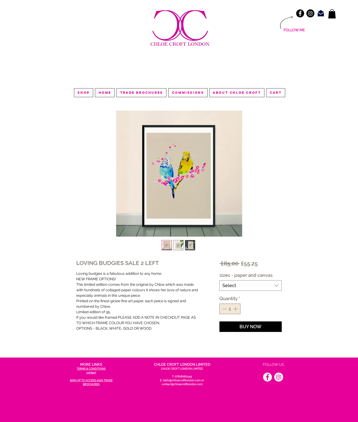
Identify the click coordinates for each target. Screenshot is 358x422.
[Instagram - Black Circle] (310, 13)
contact (91, 372)
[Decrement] (224, 309)
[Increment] (236, 309)
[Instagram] (278, 377)
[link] (332, 14)
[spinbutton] (230, 309)
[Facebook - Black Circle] (300, 13)
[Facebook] (267, 377)
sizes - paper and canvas (246, 275)
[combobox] (250, 285)
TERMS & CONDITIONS (91, 368)
